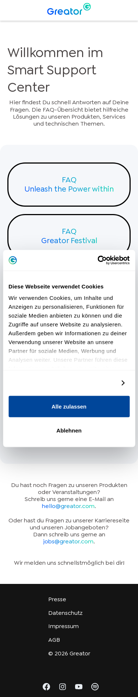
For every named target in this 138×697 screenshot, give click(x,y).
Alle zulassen (69, 406)
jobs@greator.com (68, 541)
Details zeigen (95, 383)
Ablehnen (68, 430)
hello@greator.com (68, 506)
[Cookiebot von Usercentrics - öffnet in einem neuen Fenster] (98, 260)
